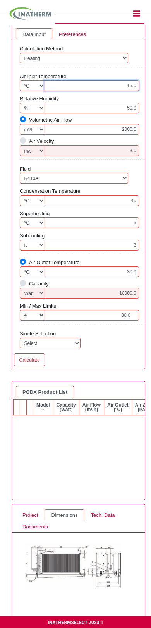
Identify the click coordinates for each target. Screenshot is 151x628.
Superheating (35, 213)
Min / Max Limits (38, 306)
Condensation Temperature (50, 191)
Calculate (29, 360)
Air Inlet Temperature (43, 76)
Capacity (39, 284)
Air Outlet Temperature (54, 262)
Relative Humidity (39, 98)
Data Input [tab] (34, 34)
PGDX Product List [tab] (44, 392)
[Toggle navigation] (136, 14)
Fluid (25, 169)
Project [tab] (30, 515)
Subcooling (32, 236)
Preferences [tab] (72, 34)
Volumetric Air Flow (50, 120)
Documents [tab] (35, 527)
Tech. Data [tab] (103, 515)
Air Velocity (41, 141)
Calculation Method (41, 48)
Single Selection (38, 333)
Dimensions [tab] (64, 515)
